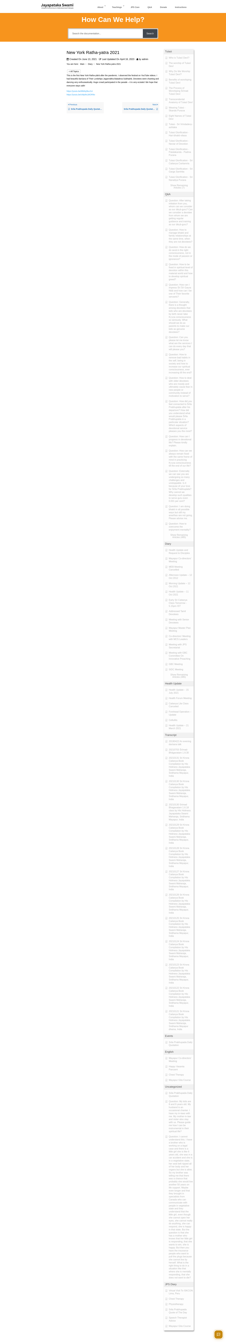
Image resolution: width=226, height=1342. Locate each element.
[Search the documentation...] (106, 33)
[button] (179, 51)
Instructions (181, 7)
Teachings (117, 7)
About (100, 7)
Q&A (150, 7)
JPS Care (135, 7)
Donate (163, 7)
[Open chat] (218, 1334)
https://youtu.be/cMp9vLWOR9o (81, 94)
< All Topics (74, 71)
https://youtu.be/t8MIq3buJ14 (80, 91)
